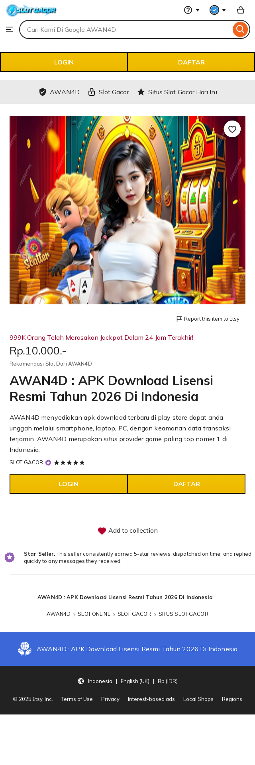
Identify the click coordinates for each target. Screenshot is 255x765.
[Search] (240, 29)
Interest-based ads (151, 699)
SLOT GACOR (26, 462)
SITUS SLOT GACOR (183, 614)
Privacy (110, 699)
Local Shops (198, 699)
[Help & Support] (191, 9)
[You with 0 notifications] (218, 9)
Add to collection (127, 531)
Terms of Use (77, 699)
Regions (232, 699)
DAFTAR (191, 62)
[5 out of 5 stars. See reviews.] (70, 462)
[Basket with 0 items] (240, 9)
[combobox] (125, 29)
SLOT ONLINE (94, 614)
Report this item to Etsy (207, 319)
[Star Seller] (48, 462)
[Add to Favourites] (232, 129)
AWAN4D (59, 614)
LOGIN (64, 62)
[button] (127, 680)
